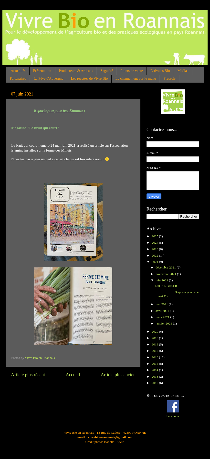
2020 (155, 331)
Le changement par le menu (135, 78)
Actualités (18, 71)
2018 (155, 344)
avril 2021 (163, 311)
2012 (155, 383)
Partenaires (18, 78)
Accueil (73, 374)
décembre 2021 (166, 267)
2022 (155, 255)
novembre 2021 (166, 274)
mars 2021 (163, 317)
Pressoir (169, 78)
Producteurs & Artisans (76, 71)
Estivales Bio (160, 71)
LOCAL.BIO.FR (166, 286)
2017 (155, 351)
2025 (155, 236)
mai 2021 (162, 304)
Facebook (172, 416)
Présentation (42, 71)
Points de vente (132, 71)
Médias (183, 71)
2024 (155, 242)
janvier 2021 (164, 323)
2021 (155, 262)
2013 (155, 376)
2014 (155, 370)
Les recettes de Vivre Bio (89, 78)
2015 (155, 363)
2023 (155, 249)
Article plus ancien (118, 374)
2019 (155, 338)
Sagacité (107, 71)
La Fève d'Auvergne (48, 78)
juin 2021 (162, 280)
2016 (155, 357)
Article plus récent (28, 374)
